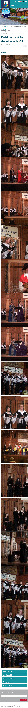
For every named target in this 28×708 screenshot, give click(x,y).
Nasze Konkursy (7, 685)
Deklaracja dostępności (15, 706)
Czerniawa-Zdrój (7, 675)
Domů (2, 26)
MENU (12, 5)
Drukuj (14, 26)
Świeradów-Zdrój (7, 671)
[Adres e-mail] (14, 696)
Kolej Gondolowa (7, 682)
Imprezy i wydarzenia (3, 28)
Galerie (6, 26)
